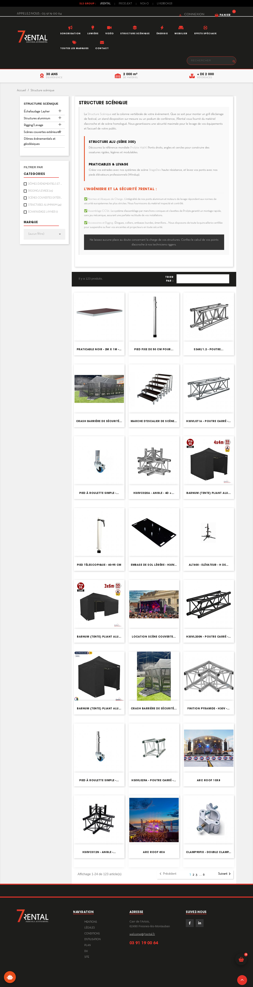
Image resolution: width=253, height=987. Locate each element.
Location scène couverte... (154, 636)
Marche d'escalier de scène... (154, 421)
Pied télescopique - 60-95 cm (99, 565)
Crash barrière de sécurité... (99, 421)
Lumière (92, 33)
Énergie (162, 33)
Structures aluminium (37, 118)
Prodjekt (125, 4)
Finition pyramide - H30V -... (208, 708)
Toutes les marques (74, 48)
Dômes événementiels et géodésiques (39, 141)
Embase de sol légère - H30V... (154, 565)
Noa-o (144, 4)
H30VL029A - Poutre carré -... (153, 780)
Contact (102, 48)
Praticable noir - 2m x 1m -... (99, 349)
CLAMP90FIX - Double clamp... (208, 852)
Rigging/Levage (33, 125)
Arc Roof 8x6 (154, 852)
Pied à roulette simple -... (99, 493)
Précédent (167, 873)
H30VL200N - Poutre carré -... (208, 636)
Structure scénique (135, 33)
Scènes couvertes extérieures (42, 132)
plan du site (87, 951)
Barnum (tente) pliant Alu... (208, 493)
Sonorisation (70, 33)
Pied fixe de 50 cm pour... (153, 349)
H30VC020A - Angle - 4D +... (153, 493)
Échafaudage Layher (37, 111)
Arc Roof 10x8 (208, 780)
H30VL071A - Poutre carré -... (208, 421)
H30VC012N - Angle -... (99, 852)
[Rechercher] (211, 60)
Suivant (225, 873)
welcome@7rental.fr (142, 934)
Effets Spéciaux (205, 33)
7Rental (105, 4)
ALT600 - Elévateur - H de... (208, 565)
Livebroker (165, 4)
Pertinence (203, 278)
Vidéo (109, 33)
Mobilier (181, 33)
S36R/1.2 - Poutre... (208, 349)
